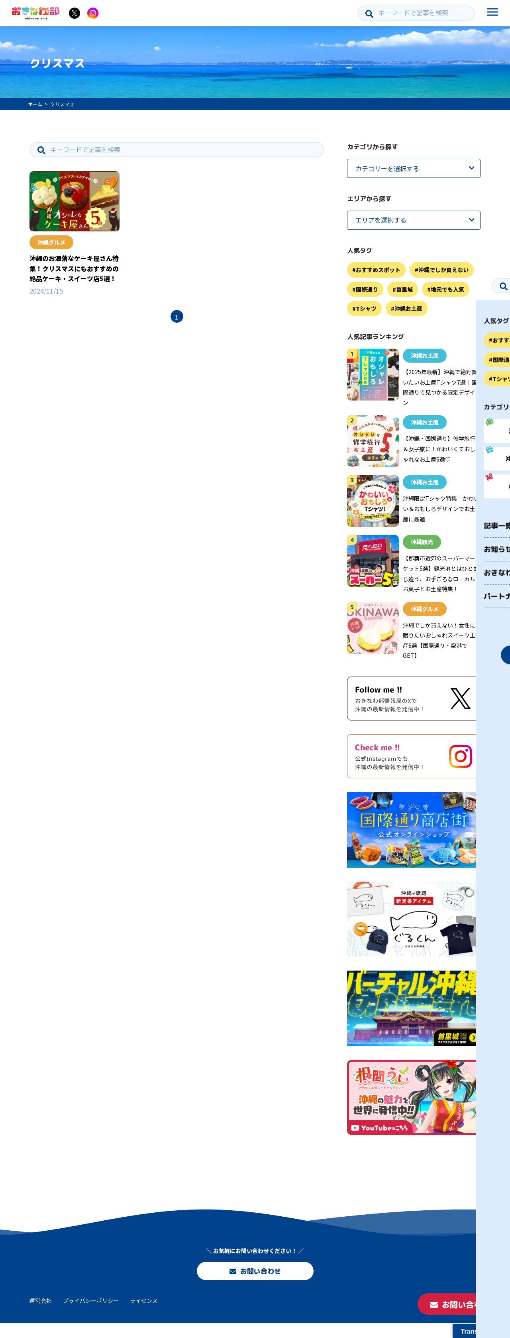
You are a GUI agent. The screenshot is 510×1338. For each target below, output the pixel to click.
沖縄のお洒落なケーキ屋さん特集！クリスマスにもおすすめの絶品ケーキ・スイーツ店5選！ (74, 268)
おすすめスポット (378, 270)
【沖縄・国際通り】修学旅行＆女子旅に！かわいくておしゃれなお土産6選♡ (439, 448)
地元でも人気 (447, 289)
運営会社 (40, 1315)
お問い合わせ (255, 1280)
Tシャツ (366, 308)
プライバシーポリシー (91, 1315)
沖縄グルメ (51, 242)
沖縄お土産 (408, 308)
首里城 (404, 289)
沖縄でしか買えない (443, 270)
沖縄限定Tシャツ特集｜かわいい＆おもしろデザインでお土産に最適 (441, 508)
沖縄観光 (422, 542)
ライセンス (144, 1315)
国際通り (367, 289)
